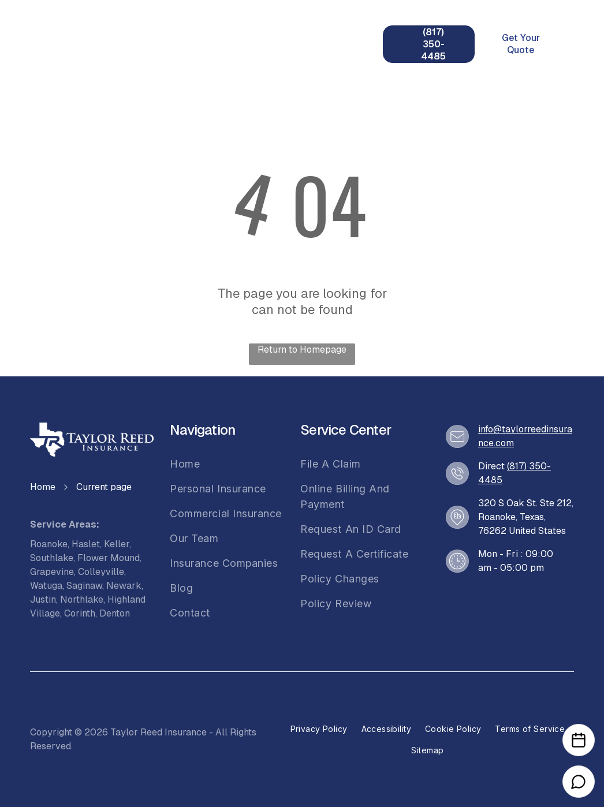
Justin (43, 599)
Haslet (86, 544)
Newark (123, 586)
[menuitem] (173, 32)
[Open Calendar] (578, 740)
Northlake (81, 599)
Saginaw (84, 586)
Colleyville (101, 572)
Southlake (51, 558)
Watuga (46, 586)
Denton (114, 613)
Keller (116, 544)
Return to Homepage (302, 349)
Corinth (79, 613)
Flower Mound (108, 558)
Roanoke (49, 544)
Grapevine (52, 572)
